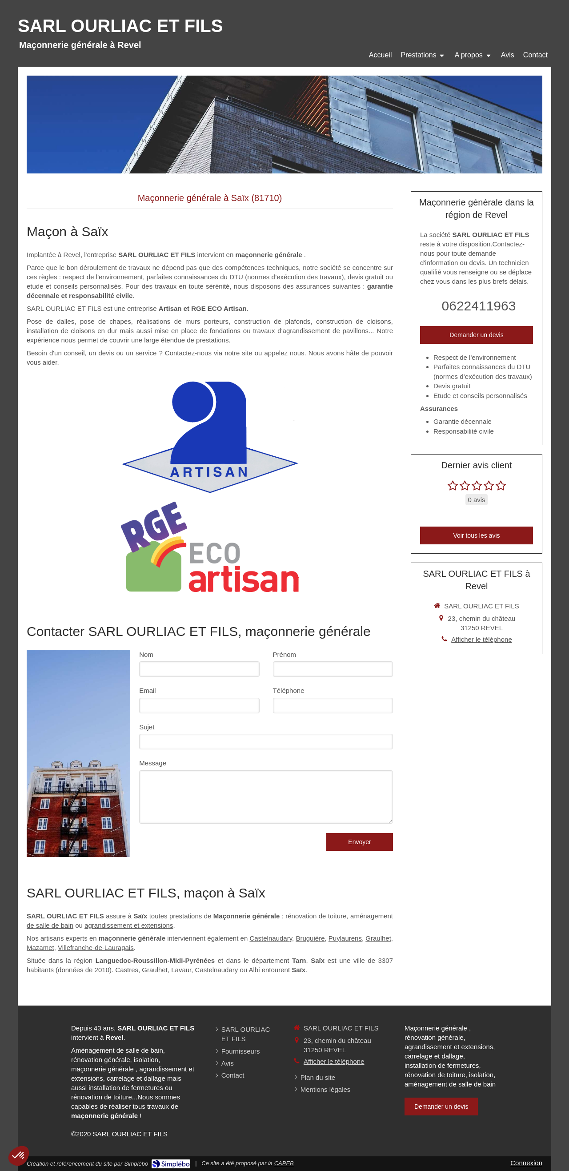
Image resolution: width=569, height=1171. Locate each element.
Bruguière (310, 938)
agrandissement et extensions (128, 925)
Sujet (146, 727)
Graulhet (378, 938)
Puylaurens (345, 938)
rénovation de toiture (315, 916)
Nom (146, 654)
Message (152, 763)
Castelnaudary (270, 938)
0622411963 (479, 305)
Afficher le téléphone (481, 639)
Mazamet (40, 947)
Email (147, 690)
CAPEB (284, 1163)
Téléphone (289, 690)
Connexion (526, 1163)
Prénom (285, 654)
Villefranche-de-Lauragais (96, 947)
